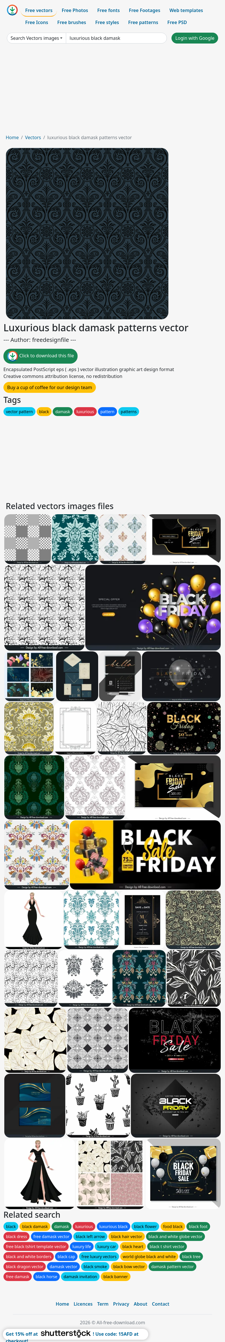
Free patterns (143, 22)
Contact (160, 1304)
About (140, 1304)
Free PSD (177, 22)
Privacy (121, 1304)
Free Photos (75, 10)
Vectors (33, 137)
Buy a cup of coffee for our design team (49, 387)
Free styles (107, 22)
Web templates (186, 10)
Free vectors (38, 10)
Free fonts (108, 10)
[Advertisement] (112, 91)
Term (102, 1304)
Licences (83, 1304)
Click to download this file (40, 356)
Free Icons (36, 22)
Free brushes (71, 22)
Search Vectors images (35, 38)
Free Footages (144, 10)
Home (12, 137)
